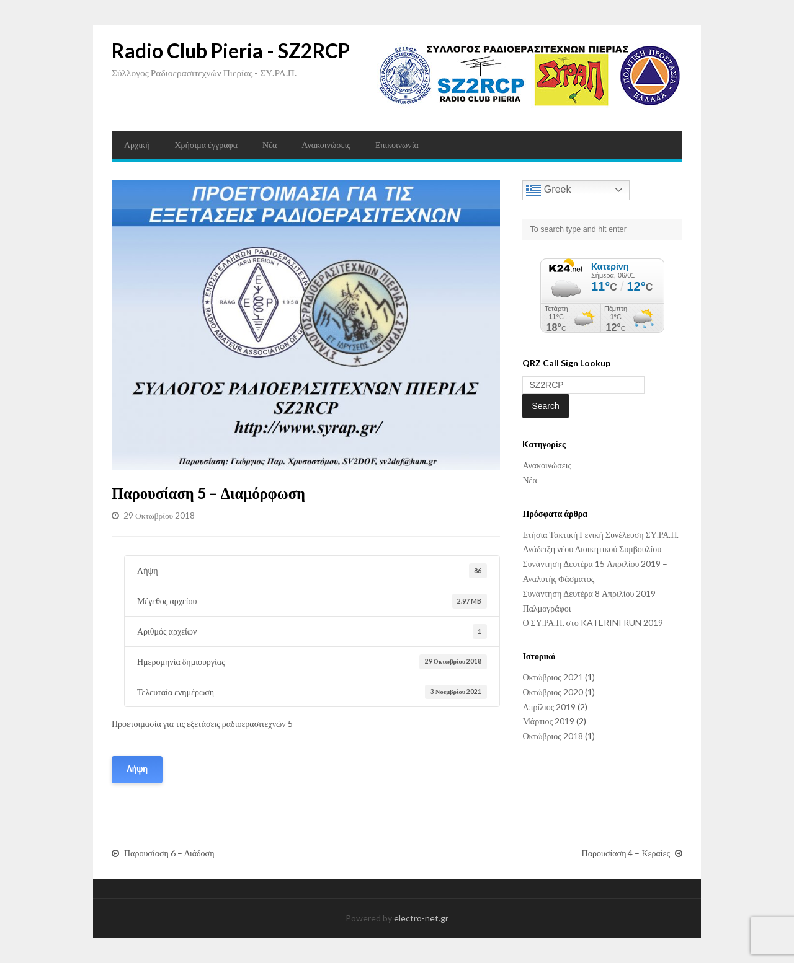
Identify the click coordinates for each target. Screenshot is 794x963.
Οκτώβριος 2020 (552, 692)
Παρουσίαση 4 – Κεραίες (626, 853)
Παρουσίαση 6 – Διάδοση (169, 853)
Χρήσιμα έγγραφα (206, 144)
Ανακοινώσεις (325, 144)
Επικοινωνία (397, 144)
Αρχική (136, 144)
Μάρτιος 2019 (548, 721)
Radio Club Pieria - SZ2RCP (231, 50)
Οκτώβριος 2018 (552, 736)
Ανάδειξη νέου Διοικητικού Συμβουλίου (591, 548)
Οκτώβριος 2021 (552, 677)
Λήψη (137, 769)
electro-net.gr (421, 918)
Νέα (269, 144)
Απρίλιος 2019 (549, 706)
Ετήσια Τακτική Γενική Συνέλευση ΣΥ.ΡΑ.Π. (600, 534)
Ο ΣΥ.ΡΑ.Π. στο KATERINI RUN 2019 (592, 622)
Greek (548, 190)
